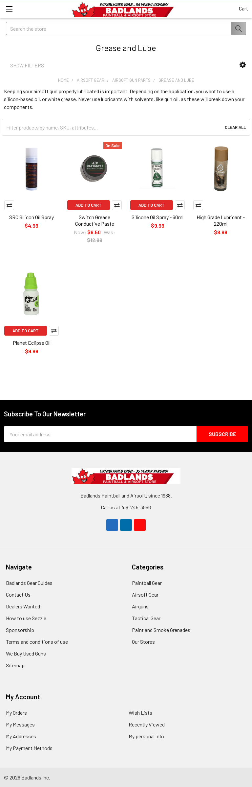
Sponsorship (20, 630)
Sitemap (15, 665)
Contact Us (18, 594)
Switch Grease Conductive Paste (94, 220)
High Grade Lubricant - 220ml (221, 220)
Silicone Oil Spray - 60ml (157, 217)
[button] (243, 65)
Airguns (140, 606)
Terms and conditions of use (37, 641)
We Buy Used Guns (26, 653)
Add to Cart (88, 205)
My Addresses (21, 736)
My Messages (20, 724)
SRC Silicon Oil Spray (31, 217)
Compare (9, 205)
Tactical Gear (146, 618)
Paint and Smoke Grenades (161, 630)
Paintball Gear (147, 583)
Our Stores (143, 641)
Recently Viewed (147, 724)
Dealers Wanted (23, 606)
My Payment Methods (29, 748)
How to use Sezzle (26, 618)
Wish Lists (140, 712)
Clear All (235, 127)
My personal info (146, 736)
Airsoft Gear (145, 594)
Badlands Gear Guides (29, 583)
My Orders (16, 712)
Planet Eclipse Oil (32, 343)
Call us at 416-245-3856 (126, 507)
